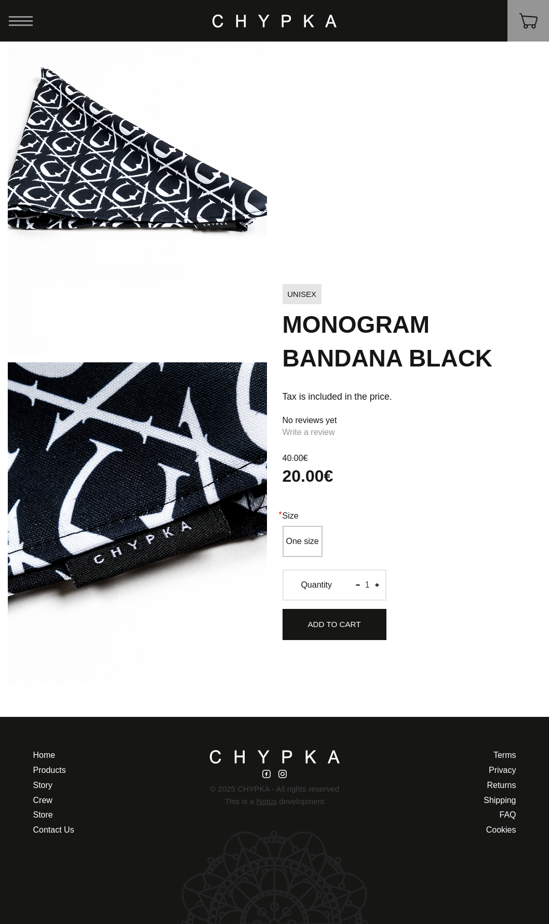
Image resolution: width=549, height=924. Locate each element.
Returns (501, 785)
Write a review (309, 432)
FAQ (507, 814)
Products (49, 770)
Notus (266, 801)
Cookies (501, 829)
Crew (42, 800)
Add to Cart (333, 624)
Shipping (500, 800)
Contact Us (53, 829)
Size (291, 515)
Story (42, 785)
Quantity (316, 584)
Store (43, 814)
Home (44, 755)
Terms (504, 755)
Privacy (502, 770)
